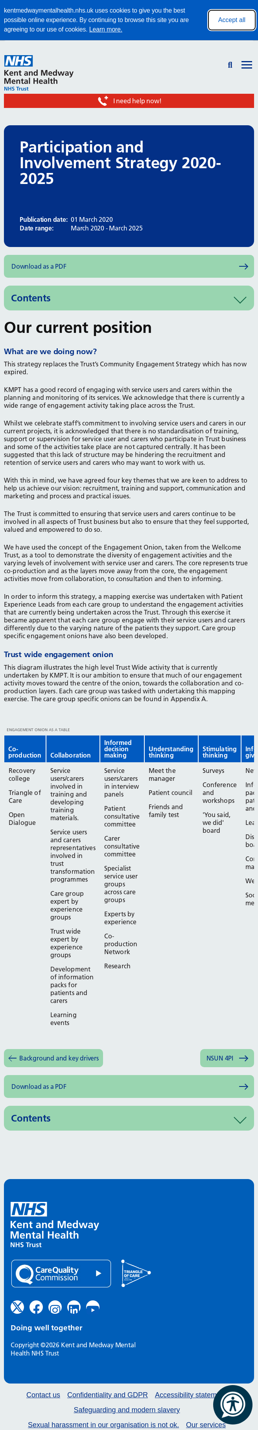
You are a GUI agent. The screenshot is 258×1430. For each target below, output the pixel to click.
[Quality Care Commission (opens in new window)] (61, 1274)
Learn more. (105, 29)
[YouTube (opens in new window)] (93, 1307)
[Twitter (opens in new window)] (17, 1307)
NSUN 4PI (219, 1058)
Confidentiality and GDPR (107, 1395)
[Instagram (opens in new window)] (55, 1307)
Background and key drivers (59, 1058)
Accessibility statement (191, 1395)
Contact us (43, 1395)
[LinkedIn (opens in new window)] (74, 1307)
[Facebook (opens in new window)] (36, 1307)
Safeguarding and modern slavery (127, 1410)
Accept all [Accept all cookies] (231, 20)
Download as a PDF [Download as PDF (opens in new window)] (38, 266)
